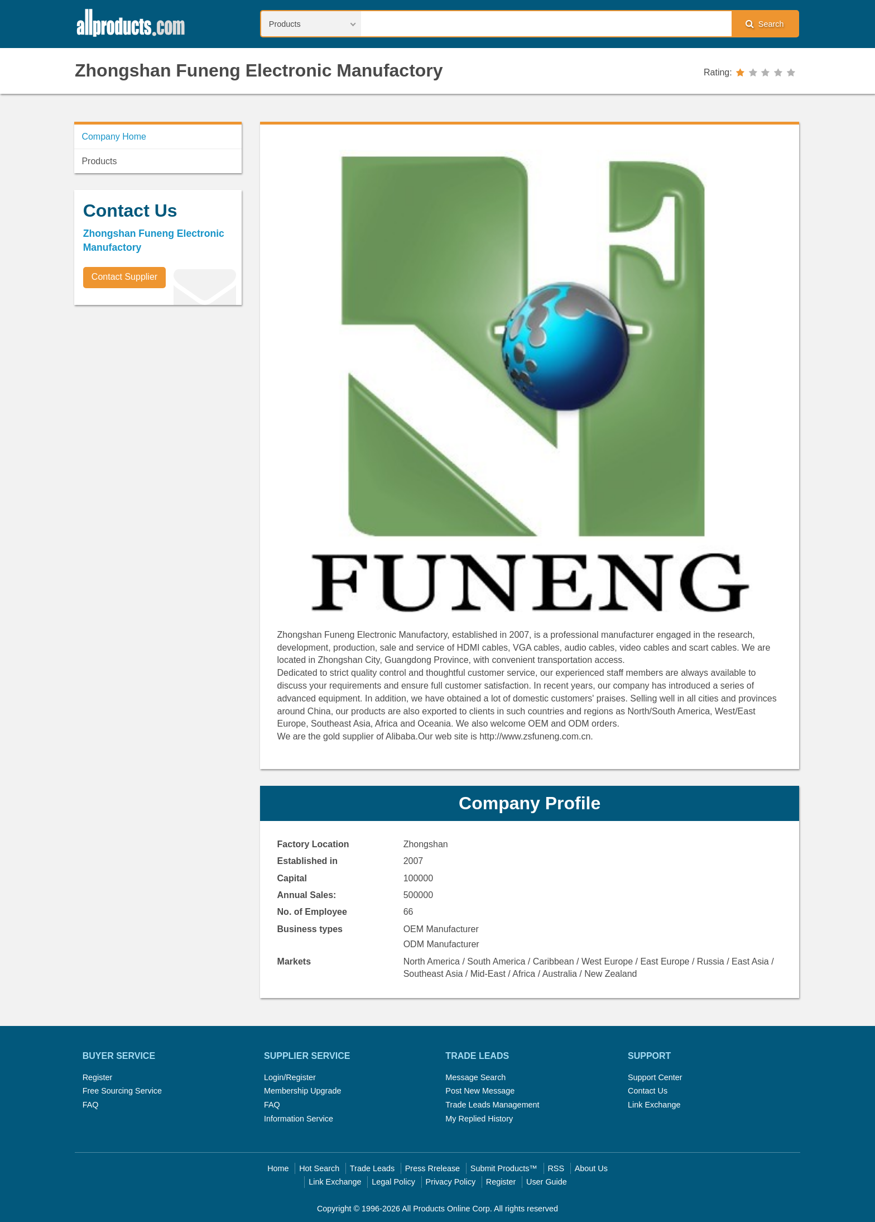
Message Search (475, 1077)
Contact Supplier (124, 276)
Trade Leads (372, 1168)
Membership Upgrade (302, 1090)
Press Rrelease (432, 1168)
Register (98, 1077)
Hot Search (319, 1168)
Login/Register (290, 1077)
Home (278, 1168)
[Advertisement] (158, 391)
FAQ (91, 1104)
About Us (591, 1168)
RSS (555, 1168)
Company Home (113, 136)
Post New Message (480, 1090)
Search (764, 23)
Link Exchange (654, 1104)
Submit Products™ (503, 1168)
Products (99, 161)
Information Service (298, 1118)
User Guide (546, 1181)
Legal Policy (393, 1181)
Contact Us (647, 1090)
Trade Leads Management (492, 1104)
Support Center (655, 1077)
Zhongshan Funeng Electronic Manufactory (259, 70)
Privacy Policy (451, 1181)
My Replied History (479, 1118)
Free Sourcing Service (122, 1090)
